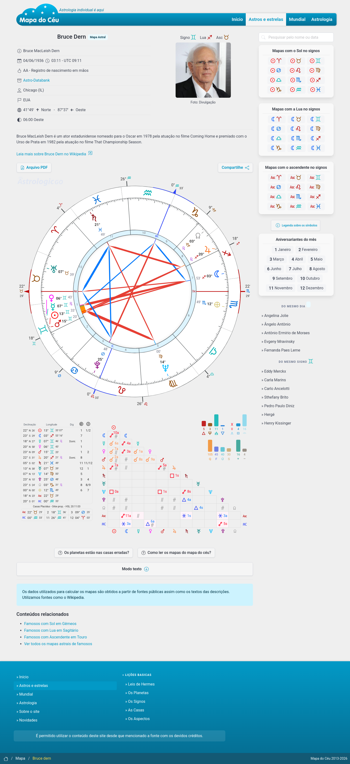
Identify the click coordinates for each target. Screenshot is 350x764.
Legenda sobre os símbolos (296, 225)
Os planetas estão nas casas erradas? (93, 552)
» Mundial (25, 694)
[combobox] (296, 37)
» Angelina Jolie (275, 315)
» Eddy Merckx (274, 371)
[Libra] (276, 80)
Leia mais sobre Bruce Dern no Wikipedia (55, 154)
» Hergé (268, 414)
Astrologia (321, 19)
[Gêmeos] (316, 61)
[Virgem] (316, 70)
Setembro (282, 278)
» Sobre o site (28, 711)
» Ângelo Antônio (276, 324)
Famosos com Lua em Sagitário (51, 630)
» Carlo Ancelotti (276, 388)
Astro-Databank (36, 80)
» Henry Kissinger (276, 423)
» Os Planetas (137, 693)
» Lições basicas (137, 675)
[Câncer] (276, 70)
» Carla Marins (274, 380)
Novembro (280, 288)
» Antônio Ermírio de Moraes (286, 333)
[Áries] (277, 61)
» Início (23, 677)
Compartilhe (235, 167)
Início (237, 19)
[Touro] (296, 61)
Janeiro (283, 250)
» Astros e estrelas (32, 685)
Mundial (297, 19)
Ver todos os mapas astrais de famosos (58, 644)
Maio (317, 259)
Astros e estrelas (266, 19)
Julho (295, 269)
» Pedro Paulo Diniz (278, 406)
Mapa (20, 758)
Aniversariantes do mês (296, 239)
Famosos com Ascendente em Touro (55, 637)
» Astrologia (27, 703)
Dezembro (311, 288)
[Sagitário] (316, 80)
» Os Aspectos (137, 718)
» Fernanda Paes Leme (281, 350)
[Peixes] (316, 90)
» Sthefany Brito (275, 397)
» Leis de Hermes (140, 684)
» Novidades (27, 720)
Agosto (317, 269)
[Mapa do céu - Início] (39, 15)
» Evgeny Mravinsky (278, 341)
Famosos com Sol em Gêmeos (50, 623)
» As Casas (134, 710)
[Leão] (296, 70)
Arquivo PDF (34, 167)
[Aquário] (296, 90)
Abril (297, 259)
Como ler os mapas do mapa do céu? (176, 552)
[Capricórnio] (276, 90)
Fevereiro (307, 250)
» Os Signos (135, 701)
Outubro (309, 278)
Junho (274, 269)
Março (277, 259)
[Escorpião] (296, 80)
